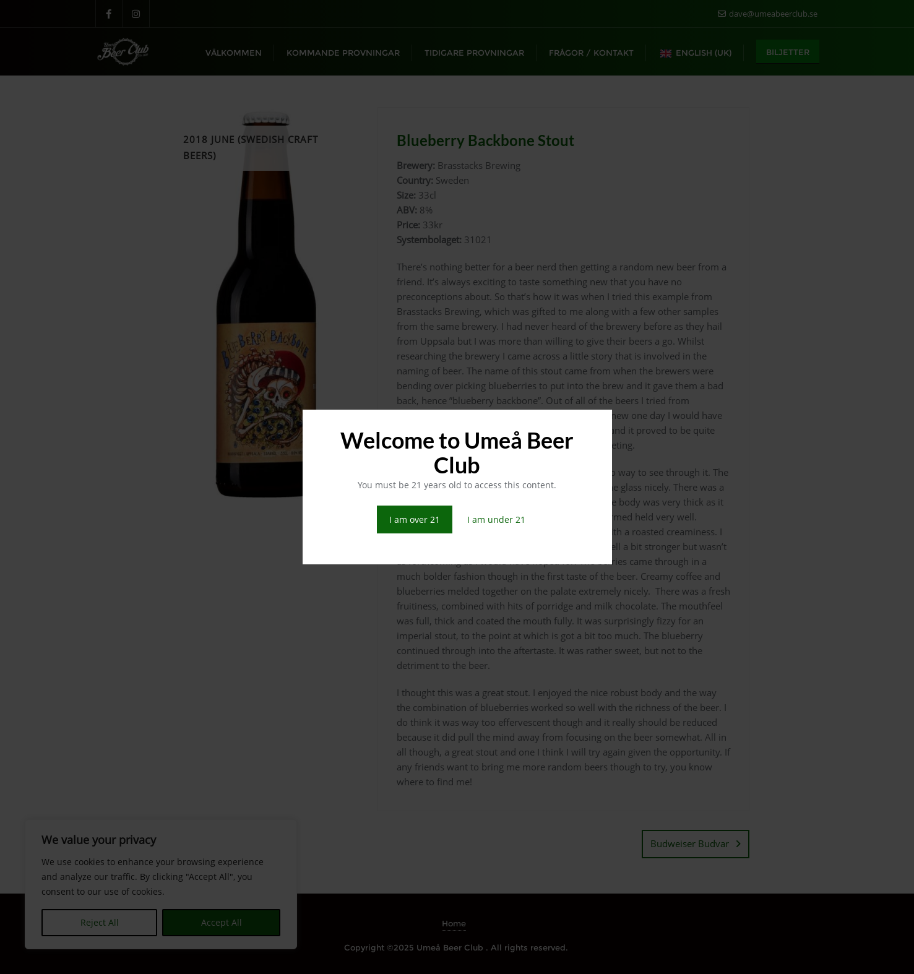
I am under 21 (496, 519)
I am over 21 (414, 519)
